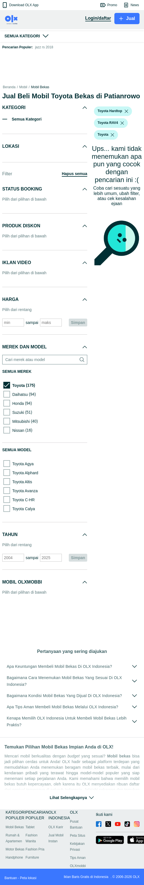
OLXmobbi (78, 866)
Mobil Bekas (40, 87)
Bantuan (10, 878)
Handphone (14, 857)
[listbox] (126, 111)
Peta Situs (77, 836)
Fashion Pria (34, 849)
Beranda (9, 87)
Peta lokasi (28, 878)
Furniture (32, 857)
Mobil (23, 87)
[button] (20, 5)
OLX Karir (55, 827)
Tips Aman (78, 858)
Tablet (29, 827)
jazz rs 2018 (44, 47)
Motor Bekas (15, 849)
